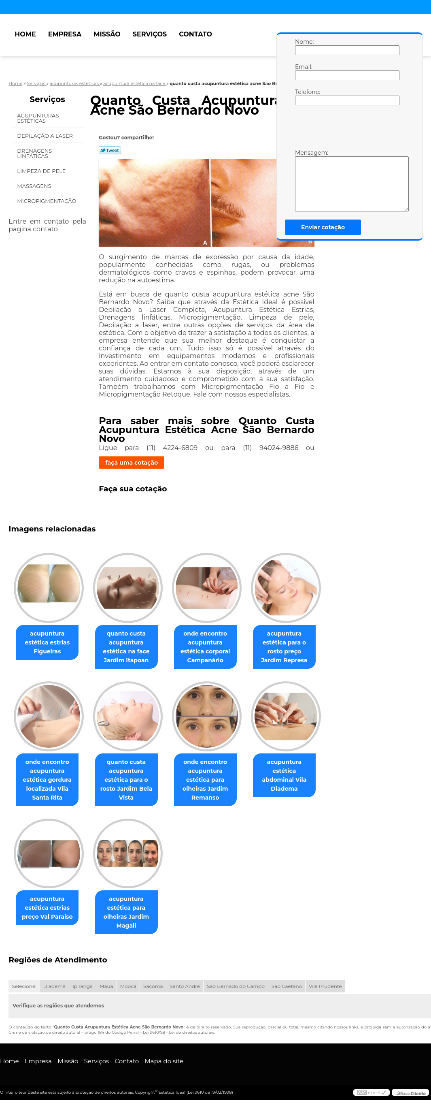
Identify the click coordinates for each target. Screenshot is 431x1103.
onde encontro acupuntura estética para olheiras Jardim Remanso (213, 779)
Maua (106, 987)
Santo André (185, 987)
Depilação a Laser (45, 135)
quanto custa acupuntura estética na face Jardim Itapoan (131, 647)
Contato (195, 34)
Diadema (54, 987)
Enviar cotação (323, 227)
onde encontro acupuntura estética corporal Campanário (213, 647)
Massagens (35, 186)
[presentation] (346, 129)
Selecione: (24, 987)
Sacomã (153, 987)
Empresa (65, 34)
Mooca (128, 987)
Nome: (303, 46)
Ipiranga (82, 987)
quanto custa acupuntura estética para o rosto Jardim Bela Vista (131, 779)
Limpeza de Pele (42, 171)
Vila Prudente (325, 987)
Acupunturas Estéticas (38, 118)
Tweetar (110, 150)
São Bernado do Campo (236, 987)
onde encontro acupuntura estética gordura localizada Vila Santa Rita (49, 779)
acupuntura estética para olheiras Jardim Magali (131, 913)
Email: (303, 71)
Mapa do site (163, 1061)
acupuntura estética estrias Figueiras (48, 642)
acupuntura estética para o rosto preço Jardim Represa (295, 647)
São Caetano (287, 987)
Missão (107, 34)
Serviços (150, 34)
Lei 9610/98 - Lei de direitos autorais (178, 1032)
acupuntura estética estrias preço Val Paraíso (48, 908)
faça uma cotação (131, 462)
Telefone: (303, 96)
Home (25, 34)
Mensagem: (303, 180)
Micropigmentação (47, 201)
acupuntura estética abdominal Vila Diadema (295, 770)
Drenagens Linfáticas (34, 153)
